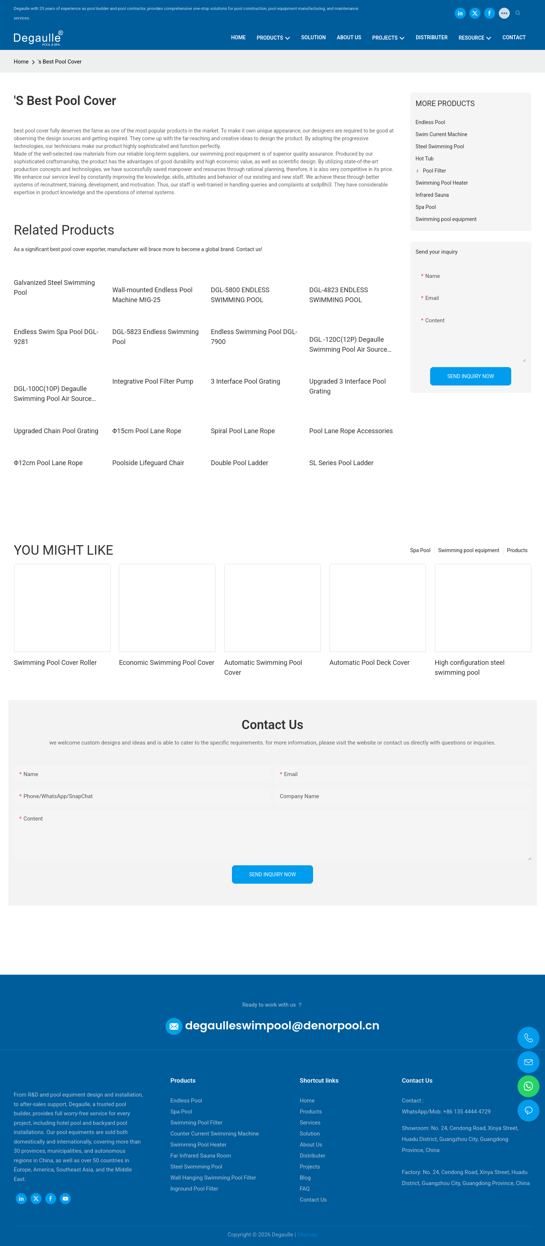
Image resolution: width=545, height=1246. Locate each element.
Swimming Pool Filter (196, 1122)
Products (517, 550)
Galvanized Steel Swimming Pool (54, 287)
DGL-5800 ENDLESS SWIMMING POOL (240, 295)
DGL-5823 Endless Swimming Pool (155, 336)
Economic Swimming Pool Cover (166, 662)
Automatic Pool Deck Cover (370, 662)
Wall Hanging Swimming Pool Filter (213, 1177)
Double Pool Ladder (239, 463)
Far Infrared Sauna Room (200, 1155)
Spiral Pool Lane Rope (243, 431)
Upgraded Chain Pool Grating (56, 431)
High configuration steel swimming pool (470, 667)
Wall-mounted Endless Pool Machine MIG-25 (152, 295)
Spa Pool (420, 550)
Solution (310, 1133)
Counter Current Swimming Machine (214, 1133)
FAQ (305, 1188)
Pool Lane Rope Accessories (351, 431)
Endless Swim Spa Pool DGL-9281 (56, 336)
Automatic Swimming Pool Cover (263, 667)
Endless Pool (186, 1100)
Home (21, 61)
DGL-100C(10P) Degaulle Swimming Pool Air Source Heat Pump (53, 394)
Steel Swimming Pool (196, 1166)
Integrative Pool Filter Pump (152, 381)
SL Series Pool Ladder (341, 463)
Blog (305, 1177)
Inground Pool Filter (194, 1188)
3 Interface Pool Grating (245, 381)
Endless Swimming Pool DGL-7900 (254, 336)
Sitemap (307, 1234)
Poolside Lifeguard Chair (148, 463)
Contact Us (313, 1199)
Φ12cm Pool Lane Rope (48, 463)
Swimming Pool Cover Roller (55, 662)
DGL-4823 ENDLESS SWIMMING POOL (338, 295)
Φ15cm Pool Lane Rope (146, 431)
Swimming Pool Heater (198, 1144)
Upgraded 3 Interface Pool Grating (347, 386)
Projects (310, 1166)
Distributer (313, 1155)
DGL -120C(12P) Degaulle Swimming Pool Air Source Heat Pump (348, 345)
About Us (311, 1144)
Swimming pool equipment (468, 550)
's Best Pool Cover (59, 61)
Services (310, 1122)
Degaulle (282, 1234)
